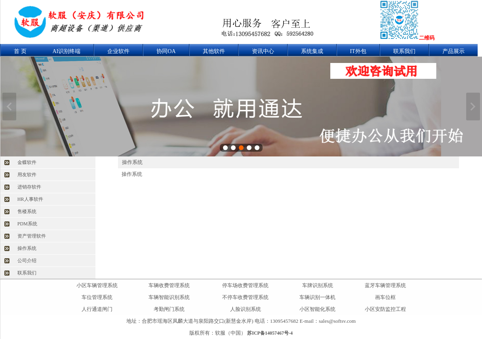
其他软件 (214, 51)
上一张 (9, 106)
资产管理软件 (31, 236)
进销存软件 (29, 187)
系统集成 (312, 51)
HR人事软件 (30, 199)
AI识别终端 (67, 51)
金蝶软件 (26, 162)
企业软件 (118, 51)
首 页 (20, 51)
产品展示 (453, 51)
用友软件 (26, 174)
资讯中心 (263, 51)
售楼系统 (26, 211)
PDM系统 (27, 224)
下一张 (473, 106)
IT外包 (358, 51)
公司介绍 (26, 260)
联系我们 (404, 51)
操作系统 (26, 248)
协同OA (165, 51)
